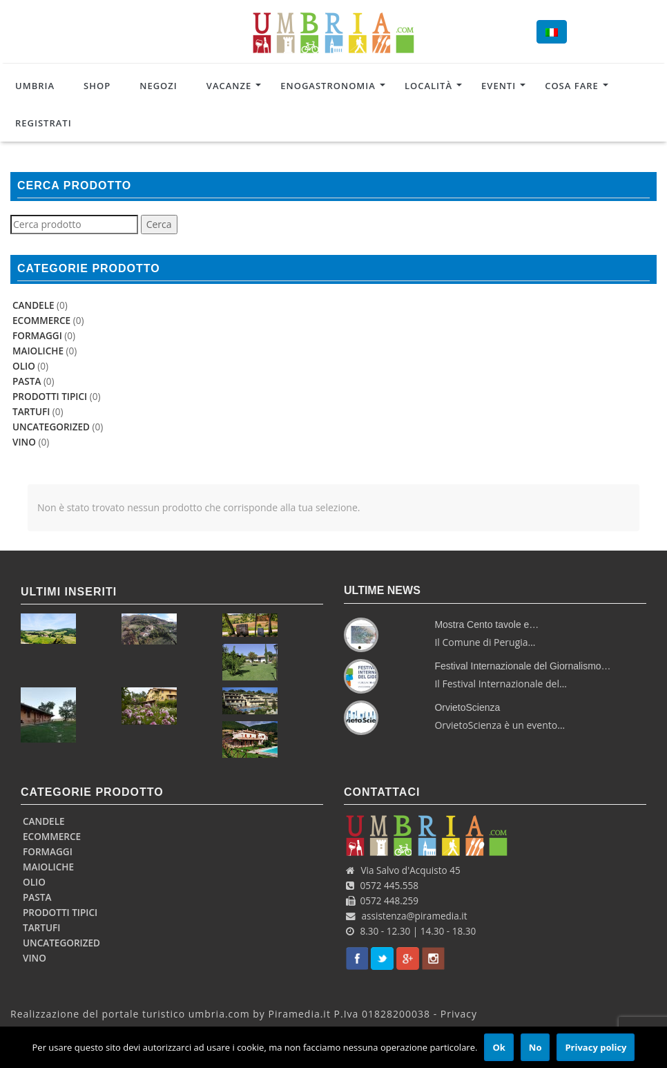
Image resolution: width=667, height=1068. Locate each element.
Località (428, 85)
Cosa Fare (572, 85)
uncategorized (51, 427)
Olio (23, 366)
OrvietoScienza (467, 707)
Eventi (498, 85)
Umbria (35, 85)
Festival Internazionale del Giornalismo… (522, 665)
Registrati (43, 123)
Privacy (459, 1013)
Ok (498, 1047)
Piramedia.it (300, 1013)
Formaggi (37, 336)
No (535, 1047)
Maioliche (38, 351)
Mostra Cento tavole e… (486, 624)
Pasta (26, 381)
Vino (24, 442)
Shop (97, 85)
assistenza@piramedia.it (414, 916)
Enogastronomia (328, 85)
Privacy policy (595, 1047)
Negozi (158, 85)
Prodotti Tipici (49, 396)
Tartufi (31, 412)
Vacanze (228, 85)
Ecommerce (41, 320)
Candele (33, 305)
